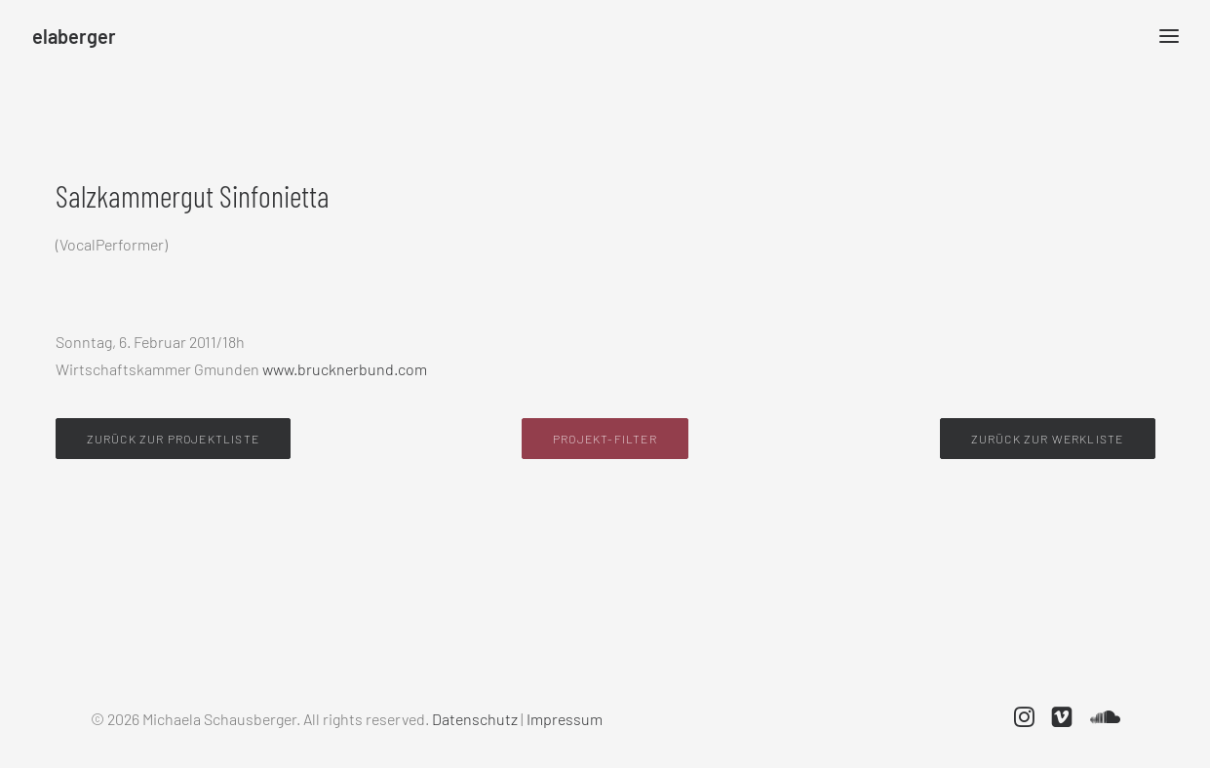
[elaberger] (74, 36)
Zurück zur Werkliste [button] (1047, 438)
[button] (1024, 720)
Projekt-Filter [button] (605, 438)
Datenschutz (475, 719)
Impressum (565, 719)
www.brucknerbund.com (343, 369)
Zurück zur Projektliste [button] (173, 438)
